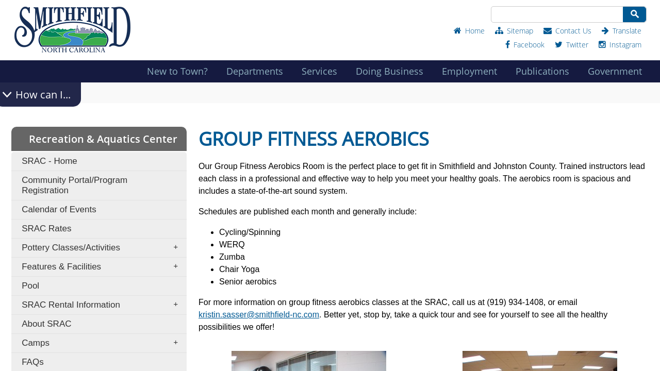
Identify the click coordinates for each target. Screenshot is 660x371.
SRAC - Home (49, 161)
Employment (472, 71)
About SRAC (46, 324)
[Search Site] (556, 14)
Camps (103, 343)
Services (322, 71)
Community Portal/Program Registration (74, 185)
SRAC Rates (46, 228)
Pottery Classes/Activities (103, 248)
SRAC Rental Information (103, 305)
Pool (30, 286)
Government (618, 71)
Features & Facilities (103, 267)
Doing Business (393, 71)
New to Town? (180, 71)
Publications (545, 71)
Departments (257, 71)
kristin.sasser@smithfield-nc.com (259, 314)
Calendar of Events (59, 209)
